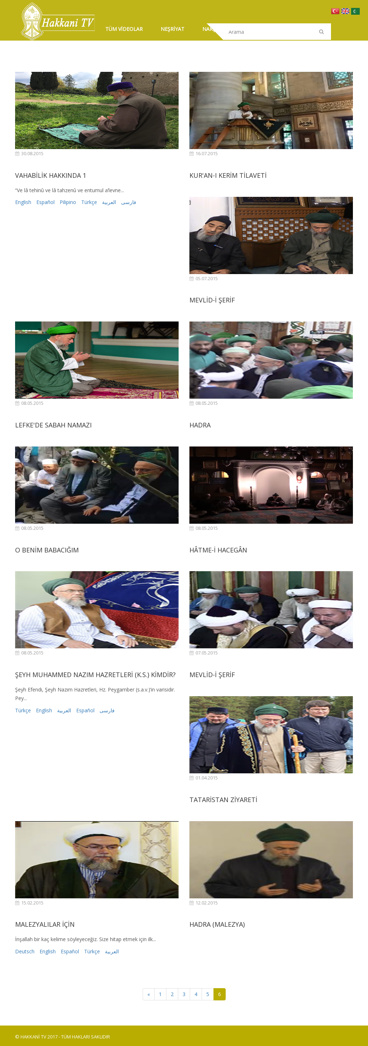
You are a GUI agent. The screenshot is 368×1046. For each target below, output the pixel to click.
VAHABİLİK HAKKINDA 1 (50, 175)
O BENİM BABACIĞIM (47, 550)
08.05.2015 (29, 403)
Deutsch (24, 951)
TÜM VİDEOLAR (124, 29)
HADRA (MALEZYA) (217, 924)
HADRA (200, 425)
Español (45, 202)
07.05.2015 (203, 653)
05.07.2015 (203, 278)
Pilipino (68, 202)
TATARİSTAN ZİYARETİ (223, 799)
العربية (109, 202)
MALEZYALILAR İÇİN (45, 924)
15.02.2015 (29, 903)
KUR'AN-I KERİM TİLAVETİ (228, 175)
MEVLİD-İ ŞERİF (212, 300)
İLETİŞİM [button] (261, 29)
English (23, 202)
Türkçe (89, 202)
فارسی (128, 202)
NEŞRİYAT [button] (172, 29)
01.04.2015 (203, 778)
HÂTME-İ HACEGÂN (218, 550)
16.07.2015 (203, 153)
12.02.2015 (203, 903)
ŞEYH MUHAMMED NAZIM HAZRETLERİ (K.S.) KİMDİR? (95, 674)
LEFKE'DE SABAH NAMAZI (53, 425)
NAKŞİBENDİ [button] (217, 29)
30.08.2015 (29, 153)
